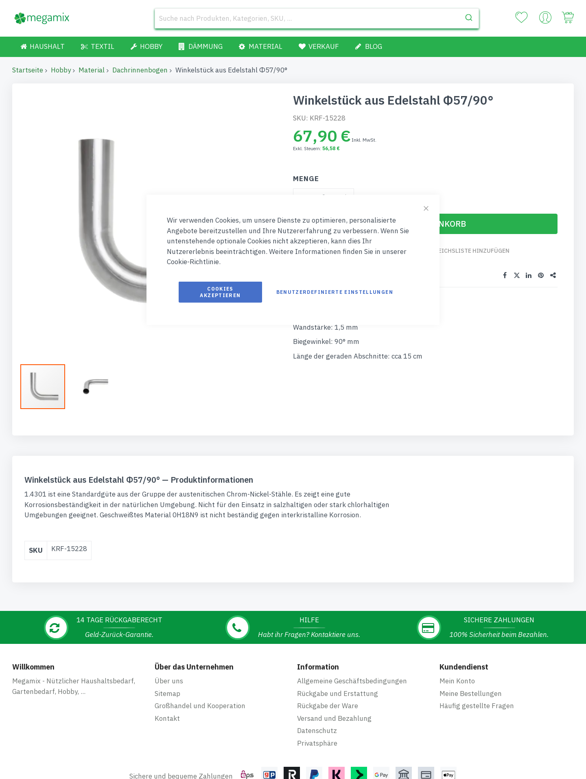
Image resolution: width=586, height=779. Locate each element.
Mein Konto (457, 622)
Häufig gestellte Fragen (477, 647)
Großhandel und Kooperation (200, 647)
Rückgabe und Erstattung (337, 635)
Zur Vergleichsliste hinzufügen (461, 250)
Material (92, 70)
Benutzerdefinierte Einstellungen (334, 292)
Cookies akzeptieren (220, 291)
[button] (46, 386)
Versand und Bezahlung (334, 660)
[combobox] (317, 18)
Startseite (27, 70)
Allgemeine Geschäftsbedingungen (352, 622)
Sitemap (167, 635)
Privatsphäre (317, 685)
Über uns (169, 622)
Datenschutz (317, 672)
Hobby (61, 70)
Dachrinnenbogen (140, 70)
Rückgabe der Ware (327, 647)
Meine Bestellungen (471, 635)
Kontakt (167, 660)
